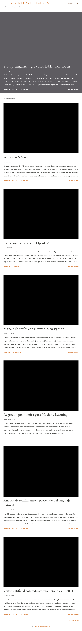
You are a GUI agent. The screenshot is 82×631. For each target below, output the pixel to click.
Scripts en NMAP (16, 157)
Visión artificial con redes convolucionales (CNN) (38, 590)
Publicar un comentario (20, 89)
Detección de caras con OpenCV (26, 243)
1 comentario (16, 266)
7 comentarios (16, 352)
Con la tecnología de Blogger (41, 626)
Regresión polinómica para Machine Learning (35, 414)
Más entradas (73, 620)
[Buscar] (70, 3)
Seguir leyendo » (73, 89)
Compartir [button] (7, 89)
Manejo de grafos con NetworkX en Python (34, 328)
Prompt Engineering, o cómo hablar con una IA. (37, 66)
